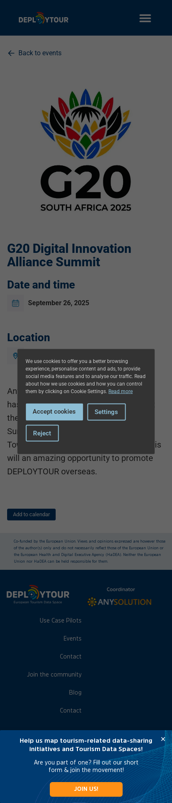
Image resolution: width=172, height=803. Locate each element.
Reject (42, 433)
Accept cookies (54, 411)
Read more (120, 391)
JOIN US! (86, 789)
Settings (106, 412)
